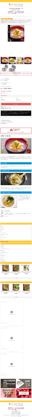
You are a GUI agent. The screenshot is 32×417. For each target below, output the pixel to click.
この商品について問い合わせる (6, 121)
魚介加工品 (7, 82)
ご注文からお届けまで (3, 252)
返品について (3, 106)
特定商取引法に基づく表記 (6, 108)
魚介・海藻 (4, 82)
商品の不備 (1, 250)
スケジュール (2, 257)
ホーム (1, 82)
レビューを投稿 (3, 80)
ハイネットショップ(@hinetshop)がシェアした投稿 (11, 325)
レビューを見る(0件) (4, 78)
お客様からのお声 (2, 255)
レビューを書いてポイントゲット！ (5, 248)
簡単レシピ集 (2, 259)
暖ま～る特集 (4, 83)
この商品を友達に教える (5, 120)
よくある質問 (2, 245)
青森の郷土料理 (5, 84)
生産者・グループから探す (4, 241)
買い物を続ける (3, 123)
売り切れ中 (16, 104)
